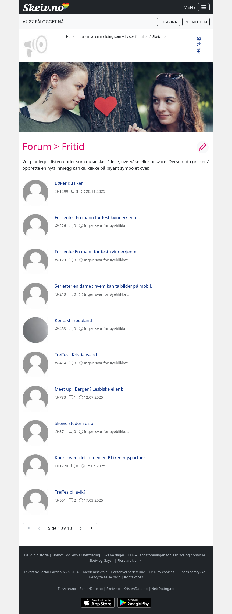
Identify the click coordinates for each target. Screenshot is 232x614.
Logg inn (168, 21)
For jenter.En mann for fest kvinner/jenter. (97, 252)
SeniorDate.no (91, 588)
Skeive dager (114, 555)
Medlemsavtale (95, 571)
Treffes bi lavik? (70, 492)
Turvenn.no (67, 588)
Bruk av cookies (161, 571)
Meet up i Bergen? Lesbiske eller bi (90, 389)
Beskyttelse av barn (104, 577)
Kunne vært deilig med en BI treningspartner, (100, 458)
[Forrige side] (39, 528)
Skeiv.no (113, 588)
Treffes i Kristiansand (76, 355)
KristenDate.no (135, 588)
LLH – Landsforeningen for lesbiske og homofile (166, 555)
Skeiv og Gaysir (101, 560)
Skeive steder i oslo (74, 423)
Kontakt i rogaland (73, 320)
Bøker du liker (69, 183)
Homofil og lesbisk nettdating (76, 555)
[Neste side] (80, 528)
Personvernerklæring (128, 571)
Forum (37, 146)
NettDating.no (162, 588)
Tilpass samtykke (191, 571)
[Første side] (28, 528)
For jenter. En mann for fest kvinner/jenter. (97, 217)
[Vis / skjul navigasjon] (204, 7)
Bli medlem (196, 21)
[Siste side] (91, 528)
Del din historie (36, 555)
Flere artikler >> (130, 560)
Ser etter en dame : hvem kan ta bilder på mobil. (103, 286)
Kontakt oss (133, 577)
